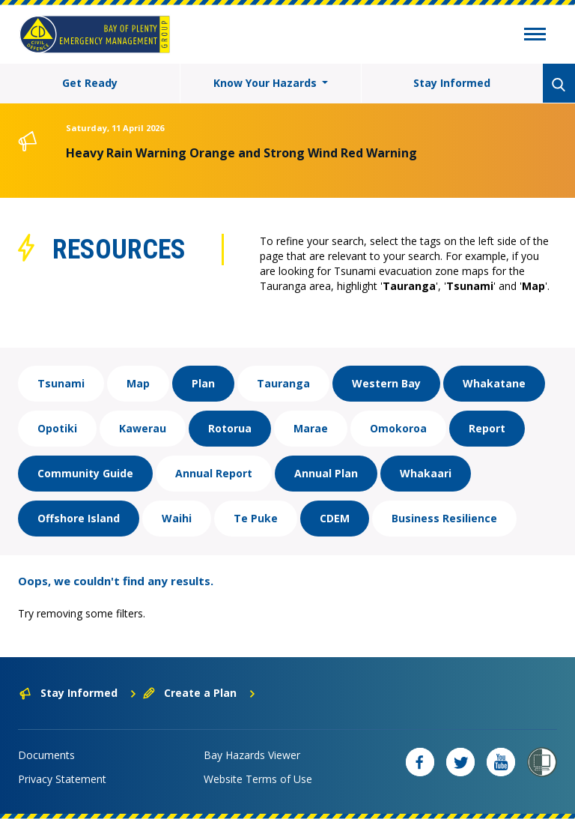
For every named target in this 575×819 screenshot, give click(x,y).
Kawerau (142, 428)
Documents (46, 755)
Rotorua (230, 428)
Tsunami (61, 383)
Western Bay (386, 383)
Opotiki (57, 428)
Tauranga (283, 383)
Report (487, 428)
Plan (203, 383)
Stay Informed (451, 83)
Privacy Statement (62, 779)
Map (138, 383)
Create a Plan (199, 693)
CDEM (335, 518)
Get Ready (90, 83)
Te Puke (256, 518)
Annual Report (213, 473)
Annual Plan (326, 473)
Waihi (177, 518)
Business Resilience (444, 518)
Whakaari (425, 473)
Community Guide (85, 473)
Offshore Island (78, 518)
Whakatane (494, 383)
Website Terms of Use (258, 779)
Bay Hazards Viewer (252, 755)
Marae (310, 428)
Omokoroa (398, 428)
